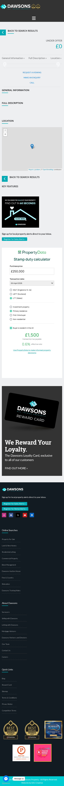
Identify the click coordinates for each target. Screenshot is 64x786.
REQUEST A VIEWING (32, 72)
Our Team (5, 644)
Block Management (9, 565)
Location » (56, 58)
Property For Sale (8, 539)
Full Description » (38, 58)
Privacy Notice (7, 704)
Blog (3, 678)
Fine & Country (8, 578)
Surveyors (6, 612)
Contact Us (6, 650)
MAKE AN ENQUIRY (32, 77)
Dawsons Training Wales (11, 590)
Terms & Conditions (9, 698)
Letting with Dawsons (10, 625)
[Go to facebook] (6, 779)
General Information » (13, 58)
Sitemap (5, 691)
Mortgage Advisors (9, 631)
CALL (32, 83)
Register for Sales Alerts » (14, 239)
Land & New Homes (9, 546)
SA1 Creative (37, 783)
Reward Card (7, 685)
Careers (5, 657)
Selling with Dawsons (10, 618)
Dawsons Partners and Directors (14, 638)
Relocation (6, 584)
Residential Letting (9, 552)
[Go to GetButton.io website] (6, 783)
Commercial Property (10, 558)
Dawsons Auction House (11, 571)
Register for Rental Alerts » (15, 509)
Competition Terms (9, 710)
